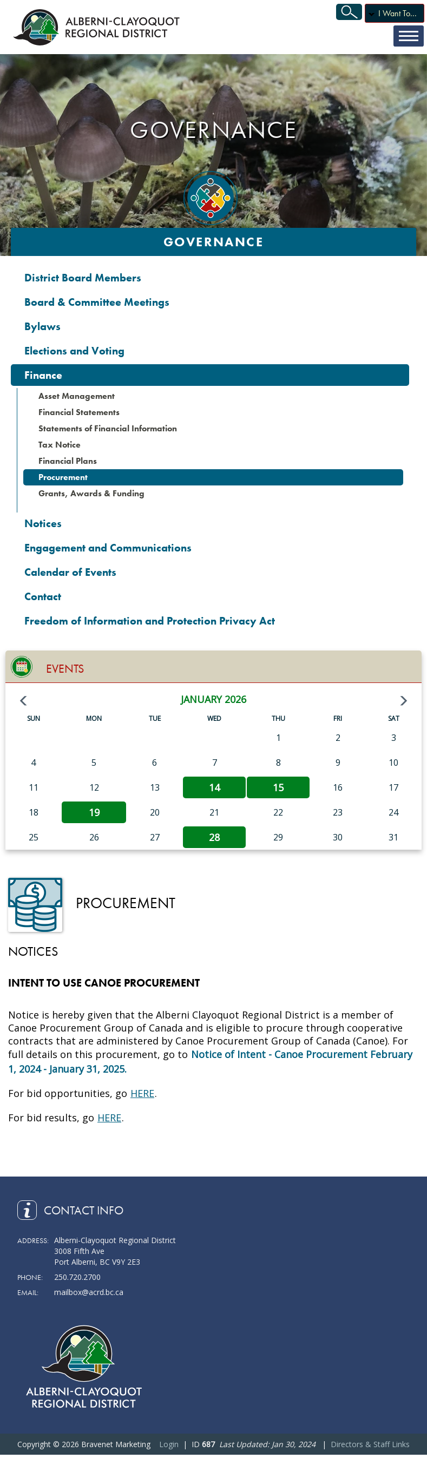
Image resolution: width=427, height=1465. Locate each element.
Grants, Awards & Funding (91, 493)
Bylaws (42, 326)
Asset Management (76, 396)
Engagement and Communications (108, 548)
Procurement (63, 477)
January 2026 (213, 699)
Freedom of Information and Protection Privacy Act (149, 621)
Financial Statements (79, 412)
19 (94, 812)
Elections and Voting (74, 351)
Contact (42, 596)
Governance (213, 241)
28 (214, 837)
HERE (142, 1093)
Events (65, 668)
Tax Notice (59, 444)
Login (169, 1444)
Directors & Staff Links (370, 1444)
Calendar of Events (70, 572)
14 (214, 787)
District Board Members (82, 278)
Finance (43, 375)
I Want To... (397, 13)
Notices (43, 523)
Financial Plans (67, 461)
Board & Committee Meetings (96, 302)
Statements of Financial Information (107, 428)
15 (278, 787)
